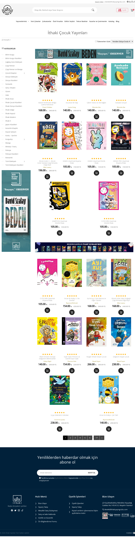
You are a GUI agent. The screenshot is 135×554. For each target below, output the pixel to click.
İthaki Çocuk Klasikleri (13, 102)
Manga (8, 143)
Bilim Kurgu (9, 55)
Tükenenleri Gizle (102, 41)
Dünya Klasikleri (11, 80)
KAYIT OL (91, 490)
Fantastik (8, 84)
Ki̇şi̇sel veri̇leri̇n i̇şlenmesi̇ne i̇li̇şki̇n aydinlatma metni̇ (85, 529)
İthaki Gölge (9, 110)
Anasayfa (5, 40)
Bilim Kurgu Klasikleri (13, 58)
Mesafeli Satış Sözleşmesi (48, 528)
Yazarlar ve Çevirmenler (98, 21)
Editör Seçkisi (69, 21)
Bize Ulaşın (42, 521)
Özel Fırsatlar (58, 21)
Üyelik (122, 10)
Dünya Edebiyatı (11, 77)
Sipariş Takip (99, 2)
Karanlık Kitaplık (11, 128)
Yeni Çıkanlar (36, 21)
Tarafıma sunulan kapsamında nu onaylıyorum (65, 497)
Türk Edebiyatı (15, 161)
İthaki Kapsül (10, 113)
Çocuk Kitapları (15, 73)
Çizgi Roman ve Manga (13, 69)
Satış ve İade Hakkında (46, 532)
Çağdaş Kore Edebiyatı (13, 62)
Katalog (111, 21)
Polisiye (8, 150)
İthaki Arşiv (9, 99)
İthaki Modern (10, 117)
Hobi (7, 95)
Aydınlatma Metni (61, 496)
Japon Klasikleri (11, 124)
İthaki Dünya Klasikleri (13, 106)
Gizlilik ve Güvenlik (45, 535)
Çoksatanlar (46, 21)
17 (97, 455)
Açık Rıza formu (84, 496)
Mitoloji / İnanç (11, 147)
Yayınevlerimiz (22, 21)
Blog (117, 21)
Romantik (8, 158)
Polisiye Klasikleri (11, 154)
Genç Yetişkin (10, 88)
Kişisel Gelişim (10, 132)
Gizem (7, 91)
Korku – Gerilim (11, 135)
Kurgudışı (15, 139)
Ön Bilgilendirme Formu (47, 539)
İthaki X (8, 121)
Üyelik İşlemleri (78, 521)
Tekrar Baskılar (82, 21)
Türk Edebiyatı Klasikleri (14, 165)
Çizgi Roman (10, 66)
